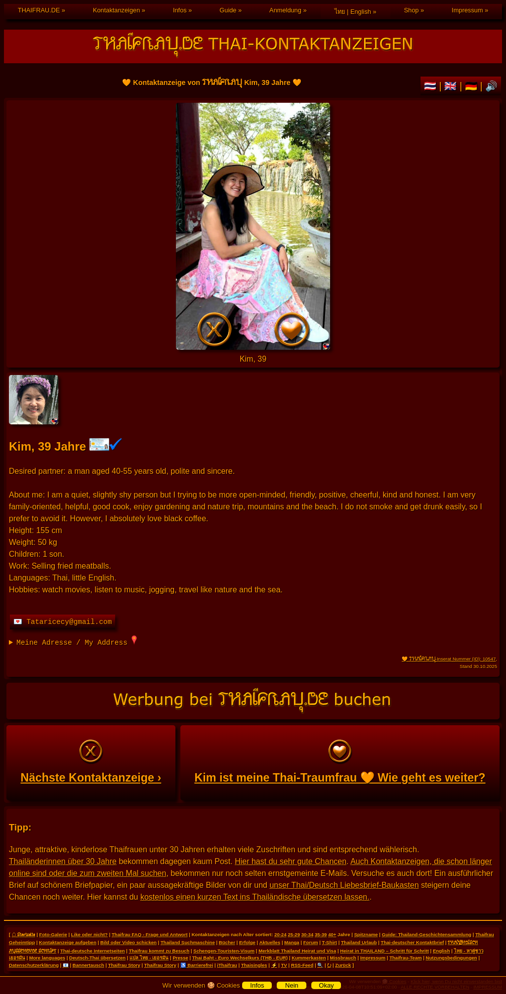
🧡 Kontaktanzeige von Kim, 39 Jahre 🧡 (253, 226)
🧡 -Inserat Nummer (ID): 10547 (449, 659)
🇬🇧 (452, 86)
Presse (180, 957)
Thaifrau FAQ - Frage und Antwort (150, 934)
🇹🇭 (431, 86)
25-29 (294, 934)
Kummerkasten (309, 957)
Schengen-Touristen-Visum (223, 950)
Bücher (227, 942)
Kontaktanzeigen (116, 10)
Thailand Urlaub (359, 942)
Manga (291, 942)
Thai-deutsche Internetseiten (92, 950)
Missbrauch (343, 957)
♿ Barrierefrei (196, 965)
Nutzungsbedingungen (451, 957)
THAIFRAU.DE (39, 10)
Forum (310, 942)
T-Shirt (329, 942)
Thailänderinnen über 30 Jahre (63, 861)
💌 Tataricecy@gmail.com (62, 622)
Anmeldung (285, 10)
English (441, 950)
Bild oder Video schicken (128, 942)
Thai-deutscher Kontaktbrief (412, 942)
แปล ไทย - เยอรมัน (149, 957)
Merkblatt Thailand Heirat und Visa (297, 950)
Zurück (343, 965)
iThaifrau (227, 965)
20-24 (280, 934)
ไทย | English (353, 11)
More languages (47, 957)
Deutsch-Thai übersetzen (97, 957)
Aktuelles (270, 942)
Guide (227, 10)
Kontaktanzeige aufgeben (67, 942)
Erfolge (247, 942)
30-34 (307, 934)
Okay (326, 985)
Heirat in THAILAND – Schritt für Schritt (384, 950)
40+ (332, 934)
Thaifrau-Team (405, 957)
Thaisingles (254, 965)
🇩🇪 (472, 86)
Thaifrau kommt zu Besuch (159, 950)
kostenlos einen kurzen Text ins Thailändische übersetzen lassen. (255, 897)
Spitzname (366, 934)
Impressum (467, 10)
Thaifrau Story (124, 965)
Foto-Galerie (53, 934)
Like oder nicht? (89, 934)
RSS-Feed (302, 965)
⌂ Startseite (23, 934)
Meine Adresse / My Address (76, 641)
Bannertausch (88, 965)
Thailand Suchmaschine (188, 942)
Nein (291, 985)
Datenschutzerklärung (34, 965)
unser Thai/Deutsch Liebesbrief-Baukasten (344, 885)
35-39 (321, 934)
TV (284, 965)
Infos (180, 10)
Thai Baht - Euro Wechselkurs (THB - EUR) (240, 957)
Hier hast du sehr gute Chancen (290, 861)
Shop (411, 10)
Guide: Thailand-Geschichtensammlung (426, 934)
